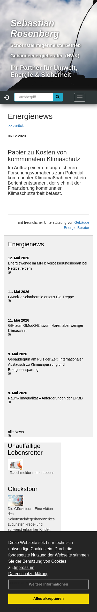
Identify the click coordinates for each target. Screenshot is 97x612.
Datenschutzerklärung (28, 574)
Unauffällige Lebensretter (25, 449)
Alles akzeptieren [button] (48, 598)
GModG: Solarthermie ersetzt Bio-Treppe (41, 297)
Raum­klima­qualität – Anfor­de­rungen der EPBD (45, 398)
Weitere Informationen (48, 584)
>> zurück (16, 126)
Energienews (26, 244)
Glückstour (23, 488)
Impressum (24, 567)
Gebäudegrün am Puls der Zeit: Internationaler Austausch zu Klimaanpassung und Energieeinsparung (45, 364)
